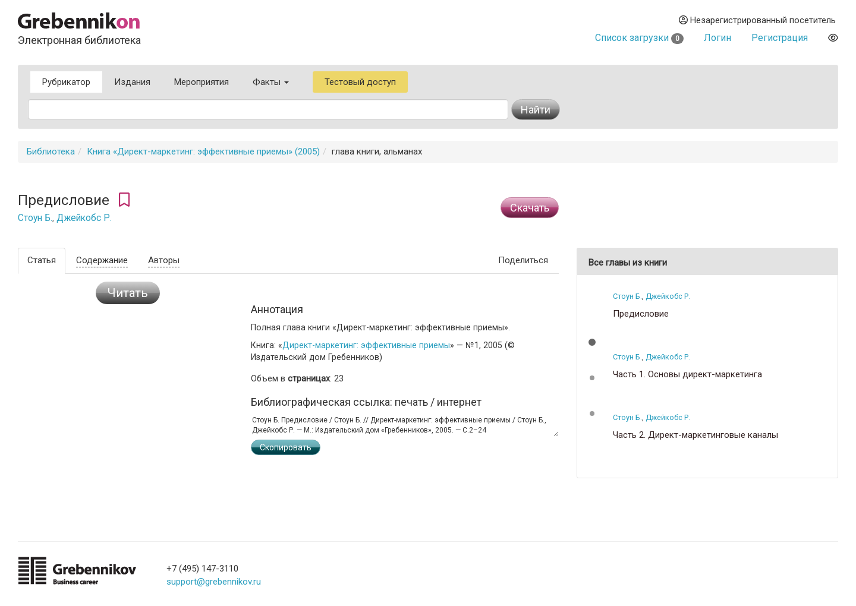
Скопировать (285, 447)
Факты (271, 82)
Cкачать (529, 207)
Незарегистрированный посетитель (757, 20)
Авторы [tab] (164, 260)
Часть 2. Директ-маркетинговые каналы (695, 435)
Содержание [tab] (102, 260)
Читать (128, 293)
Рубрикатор (66, 82)
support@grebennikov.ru (213, 581)
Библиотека (51, 151)
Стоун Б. (35, 218)
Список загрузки (639, 37)
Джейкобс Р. (84, 218)
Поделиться (523, 260)
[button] (592, 342)
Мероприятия (201, 82)
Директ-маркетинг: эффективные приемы (366, 345)
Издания (132, 82)
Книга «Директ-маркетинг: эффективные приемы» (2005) (203, 151)
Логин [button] (717, 37)
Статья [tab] (41, 260)
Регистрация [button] (779, 37)
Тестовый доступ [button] (360, 82)
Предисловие (641, 314)
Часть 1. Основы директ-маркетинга (687, 375)
